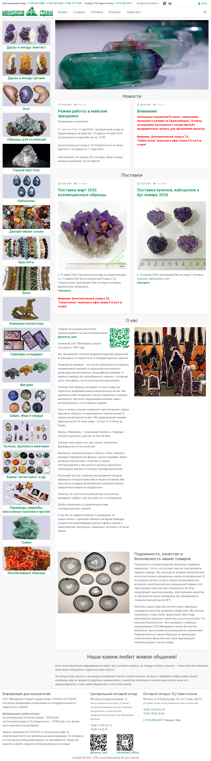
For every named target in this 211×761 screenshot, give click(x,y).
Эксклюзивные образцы (26, 573)
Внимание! (147, 111)
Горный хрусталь (26, 170)
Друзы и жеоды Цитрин (26, 78)
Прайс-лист (134, 12)
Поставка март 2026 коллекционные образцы (82, 192)
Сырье (26, 542)
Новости (80, 104)
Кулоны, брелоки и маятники (26, 446)
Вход (202, 3)
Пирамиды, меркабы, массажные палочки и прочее (26, 510)
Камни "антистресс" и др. (26, 477)
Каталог (63, 12)
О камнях (79, 12)
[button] (128, 86)
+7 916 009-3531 (123, 3)
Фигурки (26, 385)
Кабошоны (26, 201)
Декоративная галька (26, 231)
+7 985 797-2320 (73, 3)
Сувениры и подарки (26, 354)
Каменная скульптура (26, 323)
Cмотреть (64, 290)
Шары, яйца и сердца (26, 416)
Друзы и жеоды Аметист (26, 47)
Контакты (115, 12)
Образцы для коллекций (26, 139)
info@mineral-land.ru (148, 3)
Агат (26, 109)
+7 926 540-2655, (55, 3)
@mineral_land (67, 337)
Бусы (26, 293)
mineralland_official (128, 752)
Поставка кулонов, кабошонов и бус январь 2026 (168, 192)
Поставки (97, 12)
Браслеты (26, 262)
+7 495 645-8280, (36, 3)
